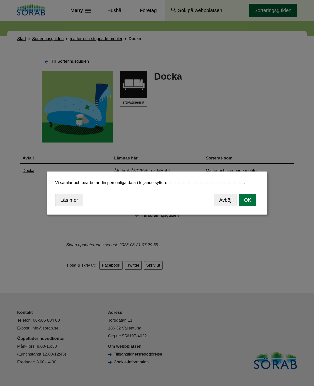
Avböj (225, 199)
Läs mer (69, 199)
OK (247, 199)
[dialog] (157, 193)
